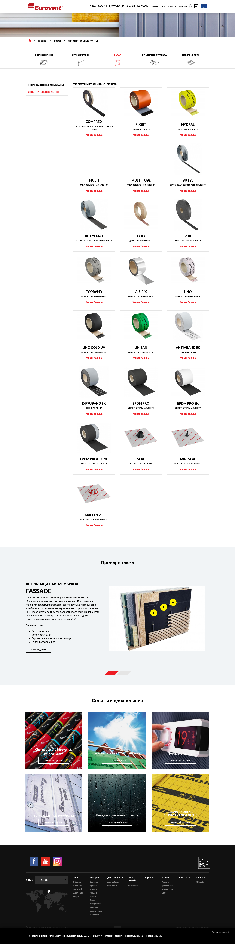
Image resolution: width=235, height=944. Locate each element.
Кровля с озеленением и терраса (96, 911)
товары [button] (102, 6)
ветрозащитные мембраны (46, 85)
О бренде (77, 882)
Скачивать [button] (181, 6)
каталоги (167, 6)
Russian (44, 879)
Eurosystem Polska (186, 927)
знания (130, 6)
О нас (76, 877)
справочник (132, 885)
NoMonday (203, 927)
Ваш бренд (112, 885)
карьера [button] (155, 6)
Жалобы (200, 882)
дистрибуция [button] (116, 6)
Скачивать (202, 877)
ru (196, 6)
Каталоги (184, 877)
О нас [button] (93, 6)
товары (42, 40)
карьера (149, 877)
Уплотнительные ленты (83, 40)
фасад (57, 40)
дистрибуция (113, 882)
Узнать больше (94, 134)
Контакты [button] (142, 6)
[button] (191, 6)
